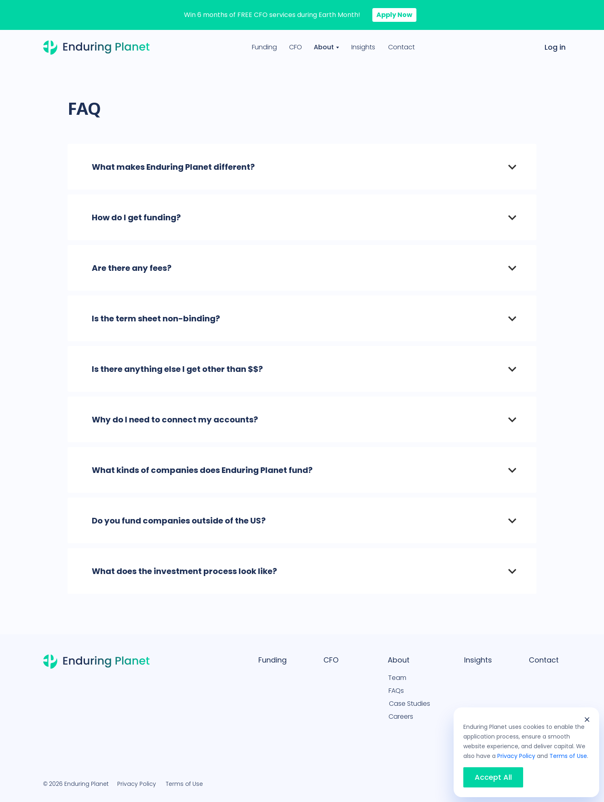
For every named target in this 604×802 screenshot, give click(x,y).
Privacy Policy (136, 783)
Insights (363, 47)
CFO (295, 47)
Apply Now (394, 14)
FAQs (396, 690)
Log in (555, 47)
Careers (401, 716)
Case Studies (409, 703)
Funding (264, 47)
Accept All (493, 777)
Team (397, 677)
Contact (401, 47)
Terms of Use (184, 783)
